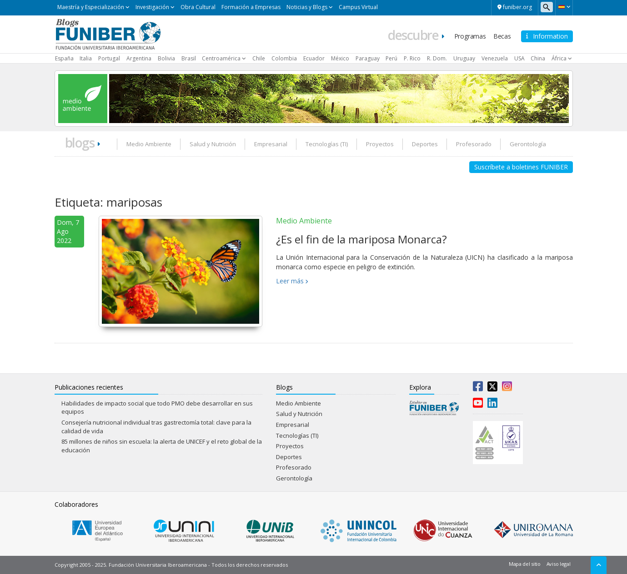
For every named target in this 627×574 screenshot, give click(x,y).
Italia (86, 58)
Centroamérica (221, 58)
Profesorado (474, 144)
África (559, 58)
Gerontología (528, 144)
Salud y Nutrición (213, 144)
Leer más (290, 281)
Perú (391, 58)
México (340, 58)
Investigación (152, 7)
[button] (564, 7)
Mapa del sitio (525, 563)
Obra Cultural (198, 7)
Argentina (138, 58)
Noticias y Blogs (306, 7)
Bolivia (166, 58)
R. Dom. (437, 58)
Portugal (109, 58)
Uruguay (464, 58)
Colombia (284, 58)
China (538, 58)
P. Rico (412, 58)
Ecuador (314, 58)
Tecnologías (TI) (327, 144)
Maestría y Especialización (90, 7)
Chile (258, 58)
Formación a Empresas (251, 7)
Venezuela (495, 58)
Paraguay (368, 58)
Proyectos (380, 144)
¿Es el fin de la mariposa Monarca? (361, 239)
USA (519, 58)
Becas (502, 36)
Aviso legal (559, 563)
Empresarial (270, 144)
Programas (470, 36)
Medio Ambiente (148, 144)
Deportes (425, 144)
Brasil (188, 58)
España (64, 58)
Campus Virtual (358, 7)
